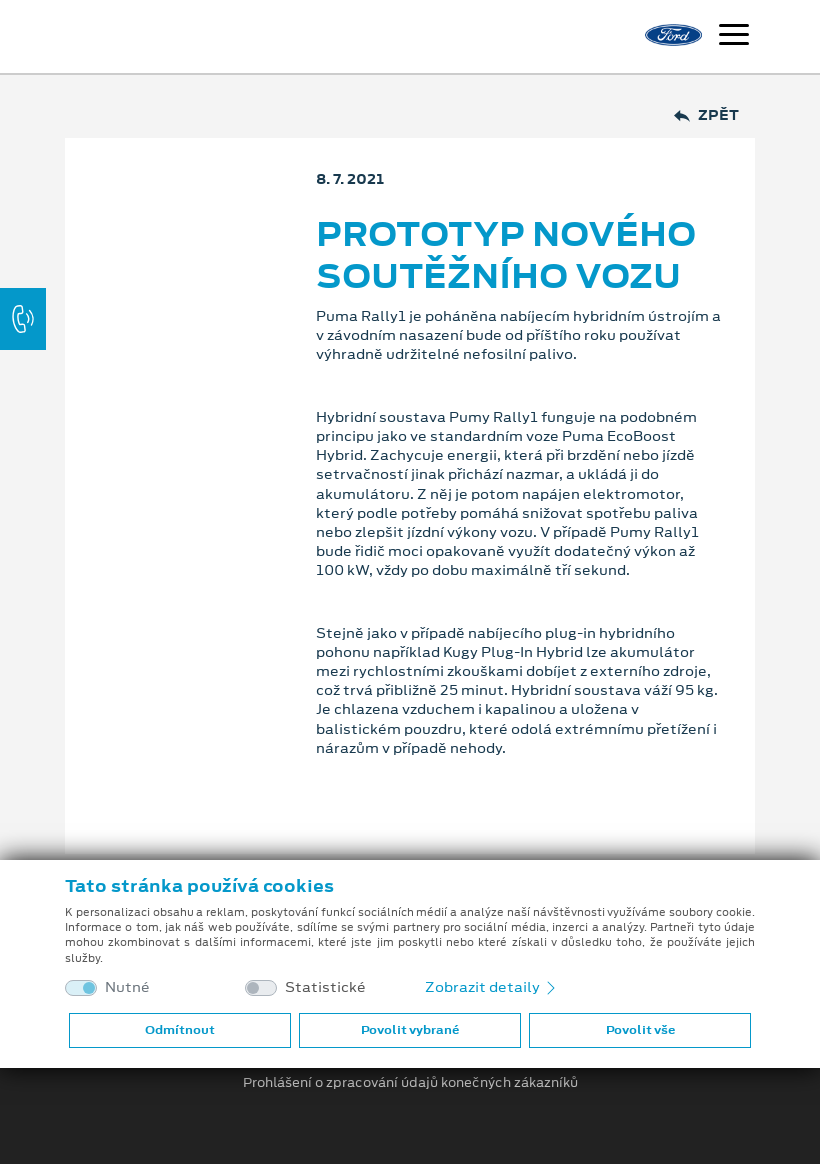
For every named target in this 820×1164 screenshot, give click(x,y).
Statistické (325, 987)
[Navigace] (734, 37)
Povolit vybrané (410, 1030)
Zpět (706, 115)
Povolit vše (640, 1030)
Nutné (127, 987)
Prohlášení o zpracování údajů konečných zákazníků (410, 1083)
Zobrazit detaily (492, 987)
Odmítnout (180, 1030)
